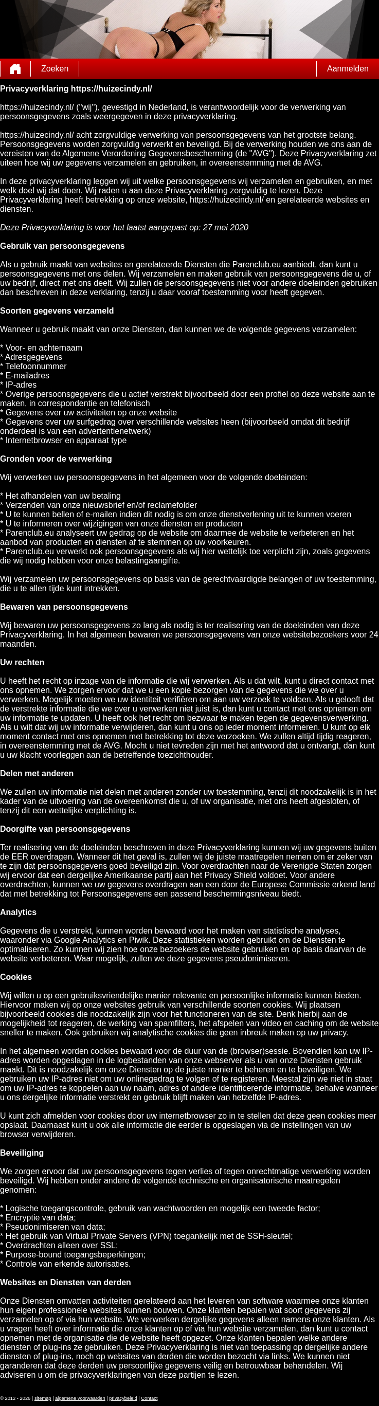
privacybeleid (123, 1398)
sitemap (42, 1398)
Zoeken (54, 68)
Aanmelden (348, 68)
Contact (149, 1398)
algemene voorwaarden (80, 1398)
